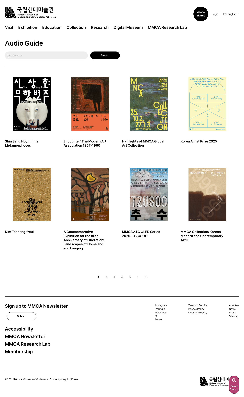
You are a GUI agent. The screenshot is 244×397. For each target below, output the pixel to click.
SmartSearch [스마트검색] (234, 387)
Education (52, 27)
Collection (76, 27)
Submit (21, 316)
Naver (158, 319)
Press (232, 312)
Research (100, 27)
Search (105, 55)
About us (234, 305)
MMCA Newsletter (25, 336)
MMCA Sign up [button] (201, 14)
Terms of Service (198, 305)
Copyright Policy (197, 312)
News (232, 308)
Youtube (160, 308)
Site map (234, 316)
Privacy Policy (196, 308)
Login (215, 14)
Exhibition (27, 27)
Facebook (161, 312)
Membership (19, 352)
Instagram (161, 305)
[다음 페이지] (138, 277)
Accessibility (19, 329)
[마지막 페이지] (146, 277)
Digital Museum (128, 27)
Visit (9, 27)
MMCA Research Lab (167, 27)
